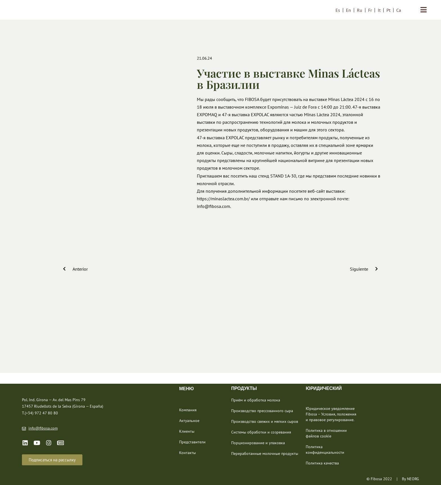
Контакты (187, 452)
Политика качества (322, 463)
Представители (192, 441)
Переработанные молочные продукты (264, 453)
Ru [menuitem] (359, 10)
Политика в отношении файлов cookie (326, 433)
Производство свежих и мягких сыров (264, 421)
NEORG (413, 478)
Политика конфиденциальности (325, 449)
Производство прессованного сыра (262, 410)
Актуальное (189, 420)
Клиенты (186, 431)
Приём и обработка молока (255, 400)
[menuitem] (338, 10)
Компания (188, 409)
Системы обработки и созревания (261, 432)
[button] (52, 459)
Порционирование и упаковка (258, 442)
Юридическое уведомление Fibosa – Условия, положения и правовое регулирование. (331, 414)
